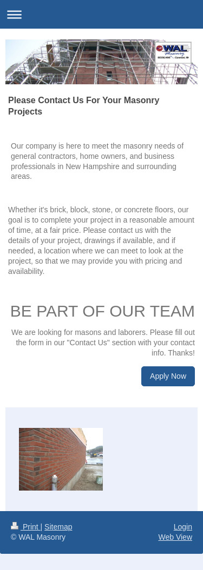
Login (183, 526)
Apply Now (168, 376)
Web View (175, 537)
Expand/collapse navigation (101, 14)
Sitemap (58, 526)
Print (26, 526)
